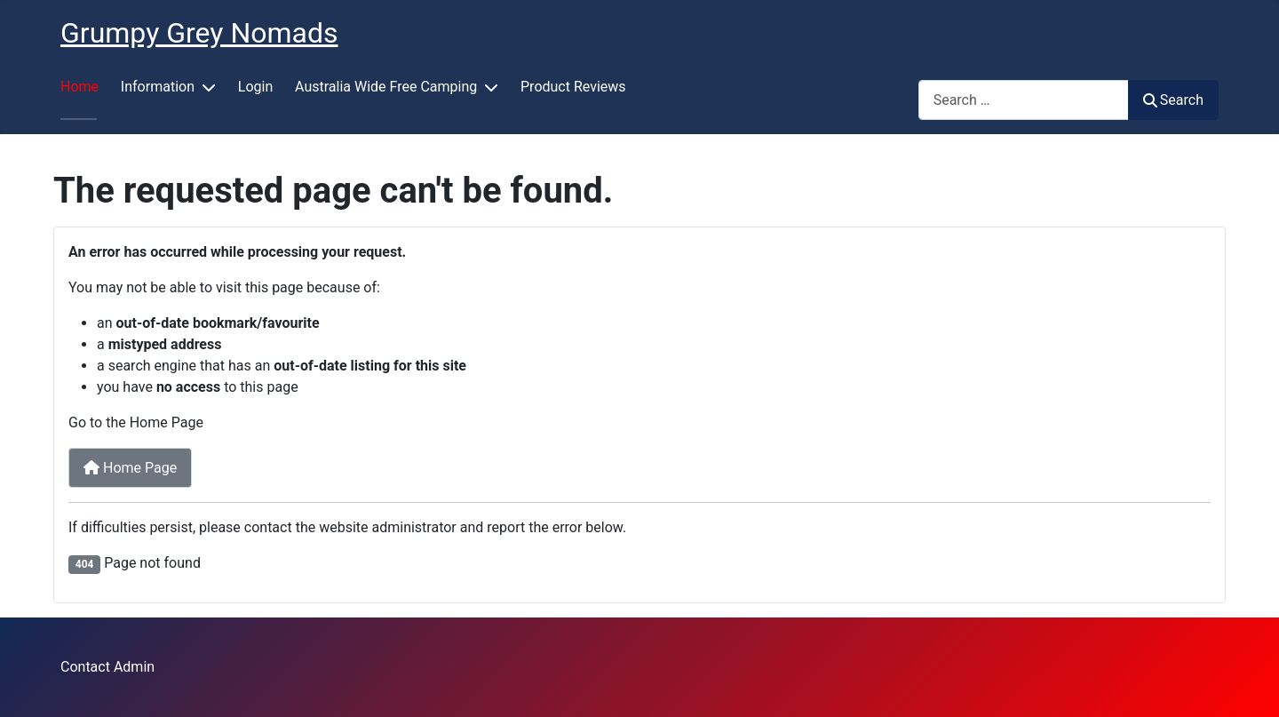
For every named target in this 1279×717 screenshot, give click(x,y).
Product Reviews (573, 86)
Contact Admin (107, 666)
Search (1173, 100)
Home (79, 86)
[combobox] (1023, 100)
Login (255, 86)
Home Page (130, 467)
